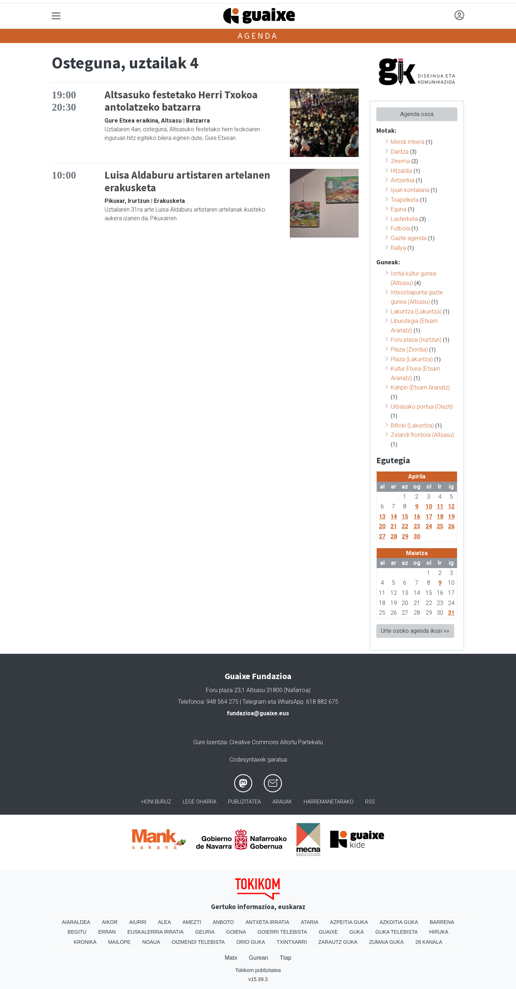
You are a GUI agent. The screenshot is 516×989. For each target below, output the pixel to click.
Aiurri (137, 922)
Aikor (110, 922)
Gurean (258, 958)
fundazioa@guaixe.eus (258, 713)
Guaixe (328, 932)
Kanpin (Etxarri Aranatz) (420, 387)
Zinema (400, 161)
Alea (164, 922)
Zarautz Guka (338, 942)
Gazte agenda (409, 238)
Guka (357, 932)
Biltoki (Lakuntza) (412, 425)
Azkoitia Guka (399, 922)
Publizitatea (244, 802)
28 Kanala (429, 942)
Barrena (442, 922)
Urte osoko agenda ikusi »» (415, 630)
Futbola (400, 228)
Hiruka (438, 932)
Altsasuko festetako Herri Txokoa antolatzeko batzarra (181, 101)
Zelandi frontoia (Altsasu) (422, 434)
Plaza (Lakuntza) (412, 359)
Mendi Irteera (407, 141)
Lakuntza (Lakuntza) (416, 311)
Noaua (151, 942)
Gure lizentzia (210, 742)
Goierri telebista (282, 932)
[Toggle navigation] (56, 16)
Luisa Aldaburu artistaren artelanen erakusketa (187, 181)
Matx (231, 958)
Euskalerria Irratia (155, 932)
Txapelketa (405, 199)
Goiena (236, 932)
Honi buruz (156, 802)
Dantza (400, 151)
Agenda (258, 35)
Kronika (85, 942)
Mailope (119, 942)
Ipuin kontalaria (410, 190)
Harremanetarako (329, 802)
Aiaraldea (76, 922)
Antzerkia (402, 180)
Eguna (398, 209)
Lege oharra (199, 802)
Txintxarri (292, 942)
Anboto (223, 922)
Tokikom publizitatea (258, 970)
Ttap (285, 958)
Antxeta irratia (267, 922)
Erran (107, 932)
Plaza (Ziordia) (409, 349)
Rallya (398, 247)
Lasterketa (404, 219)
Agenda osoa (416, 114)
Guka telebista (396, 932)
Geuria (205, 932)
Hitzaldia (401, 170)
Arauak (282, 802)
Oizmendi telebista (198, 942)
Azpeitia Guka (349, 922)
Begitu (77, 932)
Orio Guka (250, 942)
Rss (370, 802)
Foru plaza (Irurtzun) (416, 339)
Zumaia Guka (386, 942)
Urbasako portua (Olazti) (422, 406)
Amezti (191, 922)
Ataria (309, 922)
